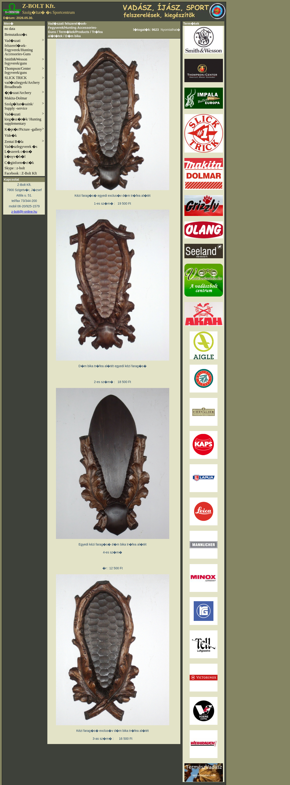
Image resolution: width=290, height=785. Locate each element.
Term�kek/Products (74, 32)
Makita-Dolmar (16, 98)
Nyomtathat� (170, 29)
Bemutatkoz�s (16, 34)
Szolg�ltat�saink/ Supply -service (24, 105)
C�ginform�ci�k (19, 163)
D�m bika (73, 36)
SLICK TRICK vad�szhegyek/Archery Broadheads (24, 82)
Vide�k (11, 135)
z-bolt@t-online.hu (24, 211)
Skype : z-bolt (15, 168)
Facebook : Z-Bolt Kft (21, 173)
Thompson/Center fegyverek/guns (24, 70)
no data (10, 29)
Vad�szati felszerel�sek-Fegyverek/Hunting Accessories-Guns (24, 47)
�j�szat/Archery (24, 92)
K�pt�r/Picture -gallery (24, 129)
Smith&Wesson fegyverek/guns (24, 61)
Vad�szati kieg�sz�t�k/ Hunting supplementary (24, 118)
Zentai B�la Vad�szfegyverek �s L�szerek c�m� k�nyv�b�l (24, 148)
